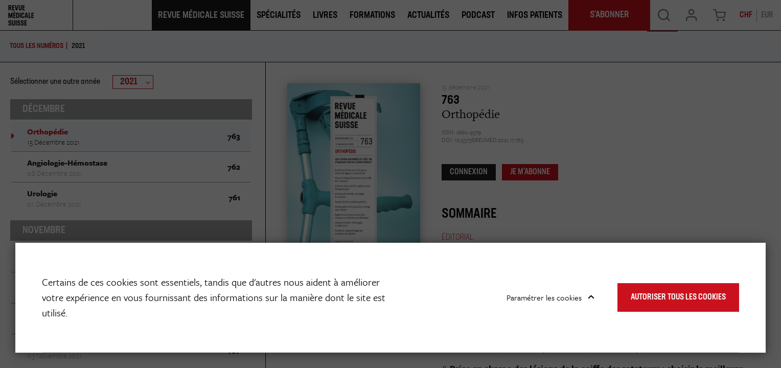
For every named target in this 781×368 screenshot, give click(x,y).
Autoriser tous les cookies (678, 297)
